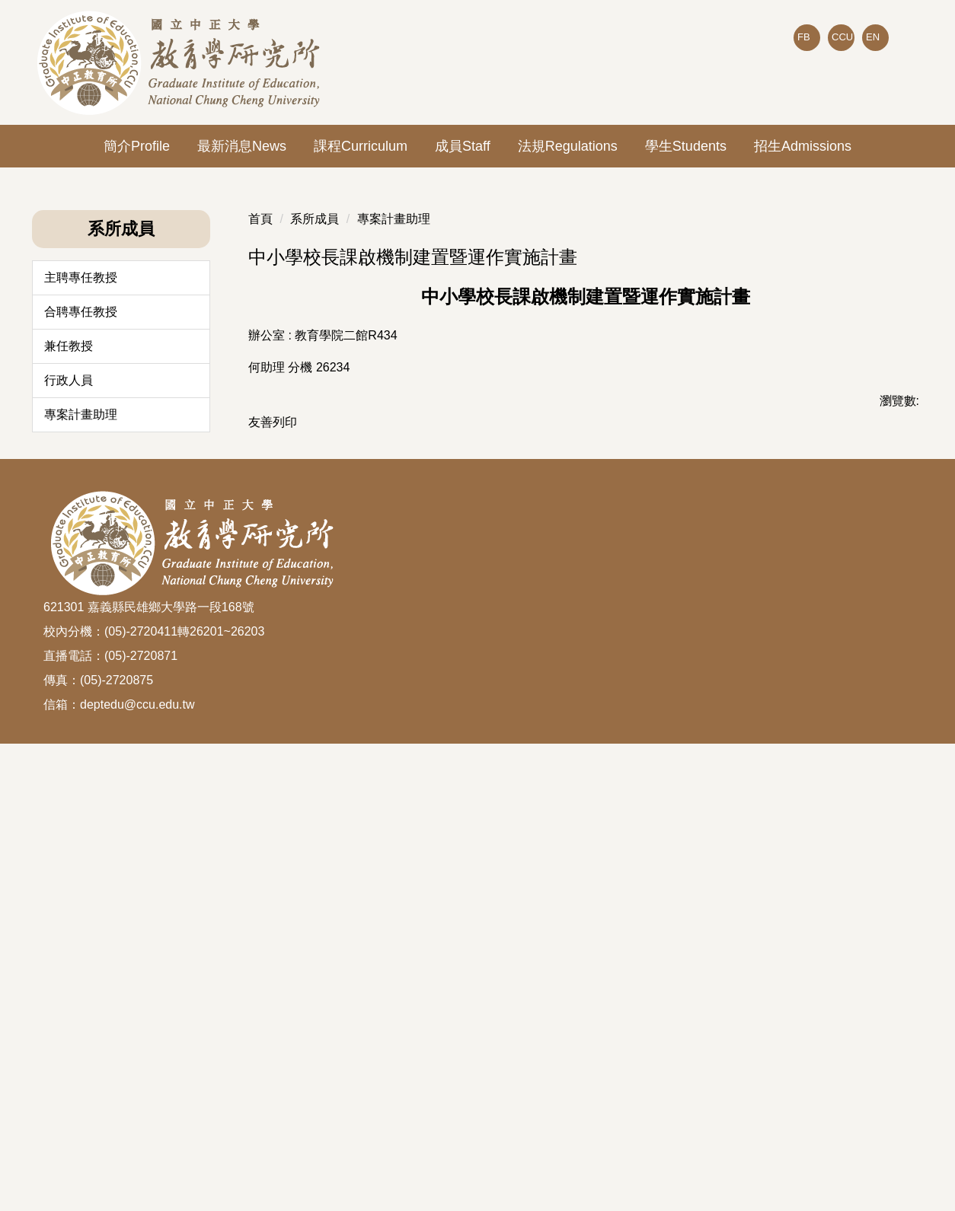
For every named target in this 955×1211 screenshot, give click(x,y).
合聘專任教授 (80, 738)
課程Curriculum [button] (360, 146)
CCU (842, 37)
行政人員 (68, 807)
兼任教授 (68, 772)
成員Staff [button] (462, 146)
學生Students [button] (686, 146)
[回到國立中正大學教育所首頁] (181, 62)
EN (873, 37)
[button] (43, 178)
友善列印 (272, 849)
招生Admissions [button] (802, 146)
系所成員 (314, 645)
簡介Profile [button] (137, 146)
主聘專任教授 (80, 704)
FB (803, 37)
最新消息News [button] (241, 146)
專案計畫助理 (80, 841)
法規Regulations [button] (568, 146)
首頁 (260, 645)
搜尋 (899, 69)
